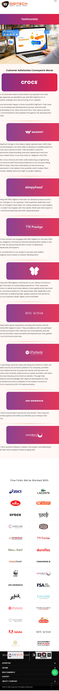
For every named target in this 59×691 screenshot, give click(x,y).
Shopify (5, 676)
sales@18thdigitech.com (16, 655)
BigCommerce (8, 672)
